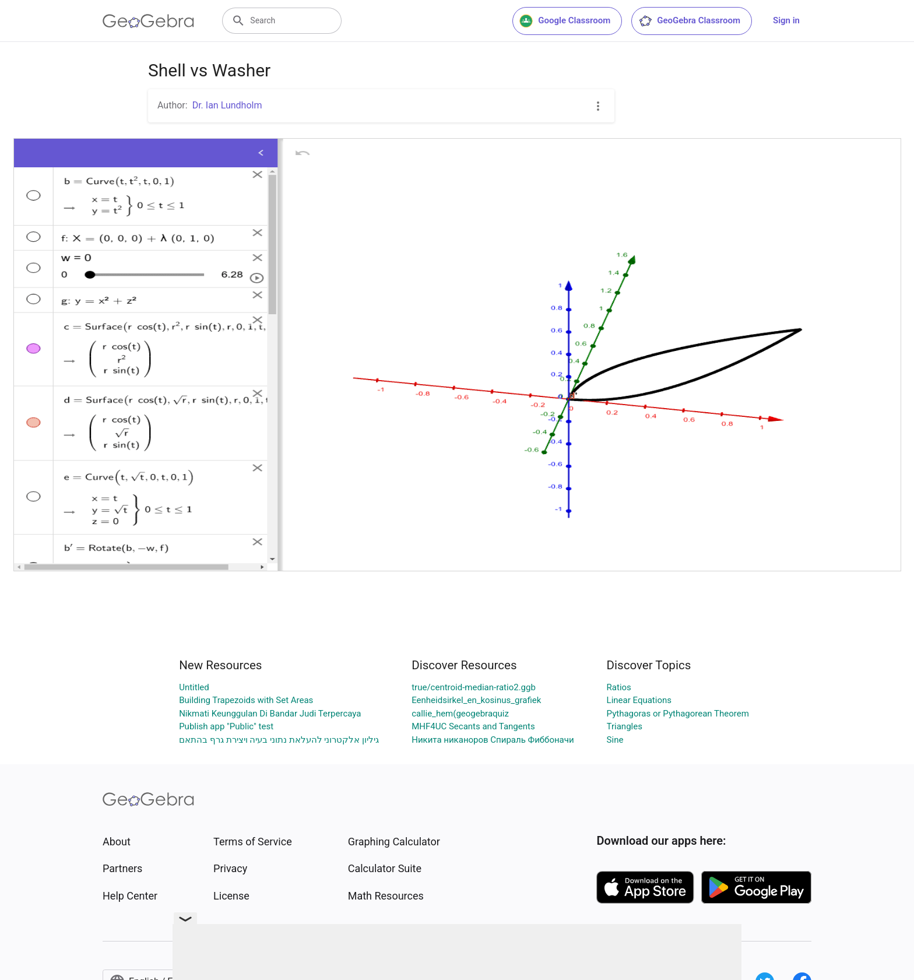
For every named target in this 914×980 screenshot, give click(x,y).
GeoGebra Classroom (689, 21)
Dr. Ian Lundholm (227, 105)
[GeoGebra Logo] (148, 21)
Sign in (786, 20)
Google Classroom (564, 21)
